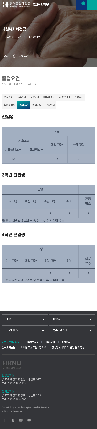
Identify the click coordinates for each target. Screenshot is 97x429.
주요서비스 (12, 330)
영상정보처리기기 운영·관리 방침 (68, 347)
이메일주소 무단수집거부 (33, 347)
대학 (8, 319)
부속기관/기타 (61, 330)
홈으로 (15, 56)
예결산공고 (66, 342)
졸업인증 (36, 105)
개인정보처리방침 (10, 342)
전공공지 (78, 97)
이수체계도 (49, 97)
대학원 (56, 319)
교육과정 (34, 97)
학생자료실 (9, 105)
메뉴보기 (92, 5)
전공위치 (50, 105)
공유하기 (6, 56)
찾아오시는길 (8, 347)
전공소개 (8, 97)
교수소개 (21, 97)
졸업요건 (24, 56)
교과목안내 (64, 97)
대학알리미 (49, 342)
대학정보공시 (31, 342)
